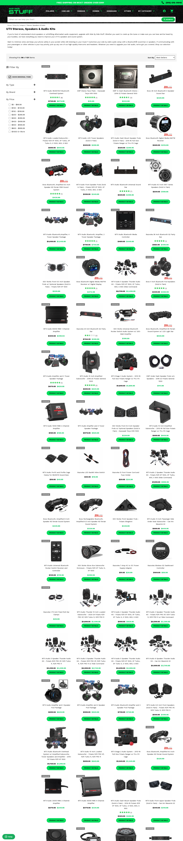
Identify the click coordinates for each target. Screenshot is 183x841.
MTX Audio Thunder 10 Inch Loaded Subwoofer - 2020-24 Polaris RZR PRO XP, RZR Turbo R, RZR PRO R (91, 614)
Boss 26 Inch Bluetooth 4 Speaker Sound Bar (160, 92)
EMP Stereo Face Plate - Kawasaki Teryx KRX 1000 (91, 92)
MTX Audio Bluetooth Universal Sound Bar (126, 186)
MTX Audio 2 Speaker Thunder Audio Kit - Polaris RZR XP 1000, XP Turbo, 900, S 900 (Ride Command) (160, 474)
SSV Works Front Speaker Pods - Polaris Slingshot (126, 520)
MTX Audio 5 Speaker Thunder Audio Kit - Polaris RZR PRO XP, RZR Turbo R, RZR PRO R (56, 661)
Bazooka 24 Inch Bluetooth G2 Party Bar (91, 330)
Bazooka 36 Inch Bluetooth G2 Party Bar (160, 235)
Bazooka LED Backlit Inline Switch (91, 472)
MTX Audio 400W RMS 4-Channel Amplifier (91, 802)
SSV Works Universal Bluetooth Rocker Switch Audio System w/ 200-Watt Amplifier (126, 331)
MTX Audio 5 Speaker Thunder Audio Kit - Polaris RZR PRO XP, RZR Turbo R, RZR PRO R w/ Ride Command (91, 661)
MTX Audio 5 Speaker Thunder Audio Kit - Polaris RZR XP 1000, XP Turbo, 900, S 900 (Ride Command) (125, 284)
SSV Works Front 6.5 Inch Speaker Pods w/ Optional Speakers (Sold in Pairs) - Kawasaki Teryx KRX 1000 (126, 428)
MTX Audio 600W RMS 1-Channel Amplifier (56, 330)
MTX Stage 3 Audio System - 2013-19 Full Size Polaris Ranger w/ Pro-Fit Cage (125, 378)
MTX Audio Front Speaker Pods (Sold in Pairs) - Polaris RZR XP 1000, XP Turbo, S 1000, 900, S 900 (91, 187)
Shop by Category (19, 25)
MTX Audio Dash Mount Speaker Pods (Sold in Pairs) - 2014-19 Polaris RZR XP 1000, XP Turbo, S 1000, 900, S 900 (126, 804)
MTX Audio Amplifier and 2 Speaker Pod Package (56, 706)
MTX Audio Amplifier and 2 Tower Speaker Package (56, 377)
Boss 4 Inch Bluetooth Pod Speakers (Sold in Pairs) (160, 283)
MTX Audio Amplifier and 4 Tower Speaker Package (91, 427)
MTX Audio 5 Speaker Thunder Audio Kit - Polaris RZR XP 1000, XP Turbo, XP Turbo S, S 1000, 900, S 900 (125, 661)
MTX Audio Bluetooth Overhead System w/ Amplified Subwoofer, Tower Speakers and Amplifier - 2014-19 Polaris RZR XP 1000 (56, 755)
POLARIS (51, 11)
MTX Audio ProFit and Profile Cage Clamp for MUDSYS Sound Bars (56, 473)
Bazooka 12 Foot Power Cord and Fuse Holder (125, 473)
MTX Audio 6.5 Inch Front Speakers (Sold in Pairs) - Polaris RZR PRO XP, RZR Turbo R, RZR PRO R (160, 707)
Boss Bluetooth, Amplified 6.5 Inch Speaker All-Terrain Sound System (160, 753)
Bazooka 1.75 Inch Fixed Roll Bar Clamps (56, 613)
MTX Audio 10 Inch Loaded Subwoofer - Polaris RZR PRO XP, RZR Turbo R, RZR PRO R (91, 754)
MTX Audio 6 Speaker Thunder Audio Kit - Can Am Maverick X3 (160, 660)
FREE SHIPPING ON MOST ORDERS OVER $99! (80, 2)
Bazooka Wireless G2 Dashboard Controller (160, 567)
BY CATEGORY (146, 11)
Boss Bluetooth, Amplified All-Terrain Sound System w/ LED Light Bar (160, 330)
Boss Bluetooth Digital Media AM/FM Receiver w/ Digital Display (91, 283)
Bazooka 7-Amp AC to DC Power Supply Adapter (126, 567)
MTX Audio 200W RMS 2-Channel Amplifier (56, 802)
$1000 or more (17, 131)
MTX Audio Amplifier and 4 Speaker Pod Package (91, 706)
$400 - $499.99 (17, 121)
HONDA (97, 11)
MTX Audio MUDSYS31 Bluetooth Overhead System (56, 92)
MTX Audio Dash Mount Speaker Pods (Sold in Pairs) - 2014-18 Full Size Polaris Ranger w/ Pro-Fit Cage (126, 140)
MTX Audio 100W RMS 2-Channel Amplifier (56, 427)
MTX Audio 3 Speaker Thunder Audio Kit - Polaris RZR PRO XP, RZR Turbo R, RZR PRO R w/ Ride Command (160, 614)
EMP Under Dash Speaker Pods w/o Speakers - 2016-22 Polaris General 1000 (160, 378)
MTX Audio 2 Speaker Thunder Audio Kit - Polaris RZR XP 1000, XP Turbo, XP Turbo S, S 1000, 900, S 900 (125, 614)
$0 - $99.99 (15, 104)
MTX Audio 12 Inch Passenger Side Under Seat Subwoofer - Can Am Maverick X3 (160, 521)
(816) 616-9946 (172, 2)
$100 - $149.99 (17, 108)
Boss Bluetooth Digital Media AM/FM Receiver (160, 139)
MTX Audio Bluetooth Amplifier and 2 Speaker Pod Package (126, 706)
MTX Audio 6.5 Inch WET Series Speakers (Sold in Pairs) (160, 186)
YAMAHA (82, 11)
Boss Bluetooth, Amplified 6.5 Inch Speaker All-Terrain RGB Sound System (56, 187)
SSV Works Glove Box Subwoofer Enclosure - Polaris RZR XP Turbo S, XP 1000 (91, 568)
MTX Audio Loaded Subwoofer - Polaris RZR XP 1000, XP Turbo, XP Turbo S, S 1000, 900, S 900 (56, 140)
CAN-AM (67, 11)
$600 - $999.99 (17, 128)
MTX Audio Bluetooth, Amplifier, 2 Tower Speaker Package (91, 235)
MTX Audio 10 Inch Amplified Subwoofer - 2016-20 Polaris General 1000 (91, 378)
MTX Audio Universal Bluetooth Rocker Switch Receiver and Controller (56, 568)
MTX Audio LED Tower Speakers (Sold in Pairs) (91, 139)
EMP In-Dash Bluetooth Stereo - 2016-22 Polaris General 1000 (126, 92)
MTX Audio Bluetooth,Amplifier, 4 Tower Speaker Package (56, 235)
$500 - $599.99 (17, 125)
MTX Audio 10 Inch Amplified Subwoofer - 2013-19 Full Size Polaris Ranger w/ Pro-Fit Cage (160, 428)
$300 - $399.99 (17, 118)
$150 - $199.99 (16, 111)
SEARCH (168, 19)
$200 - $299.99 (17, 115)
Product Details (56, 105)
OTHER (129, 11)
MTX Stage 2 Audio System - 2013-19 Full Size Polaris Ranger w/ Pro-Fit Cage (125, 754)
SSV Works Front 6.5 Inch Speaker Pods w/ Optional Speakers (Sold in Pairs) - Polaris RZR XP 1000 (56, 284)
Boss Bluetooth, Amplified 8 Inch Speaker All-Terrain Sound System (56, 520)
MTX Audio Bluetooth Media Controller (126, 235)
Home (9, 25)
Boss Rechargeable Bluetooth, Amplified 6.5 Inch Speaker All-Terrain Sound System (91, 521)
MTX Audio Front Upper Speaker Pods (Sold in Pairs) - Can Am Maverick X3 (160, 802)
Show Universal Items (20, 77)
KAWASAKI (113, 11)
